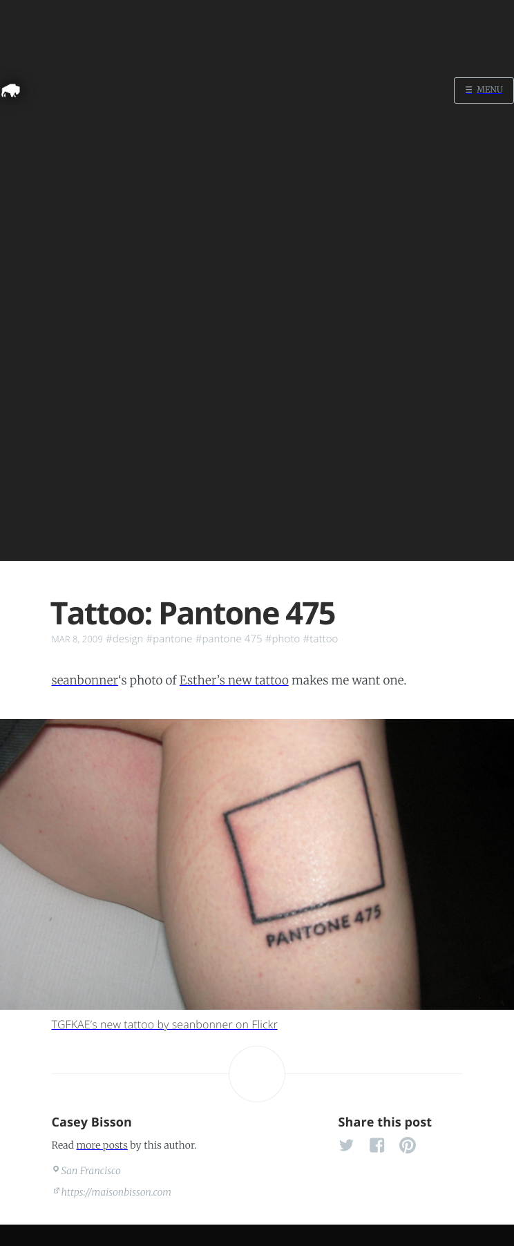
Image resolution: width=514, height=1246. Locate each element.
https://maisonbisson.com (116, 1192)
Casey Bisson (91, 1122)
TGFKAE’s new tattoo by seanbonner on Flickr (164, 1024)
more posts (101, 1145)
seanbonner (84, 680)
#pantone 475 (229, 639)
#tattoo (320, 639)
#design (125, 639)
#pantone (169, 639)
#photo (283, 639)
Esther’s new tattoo (234, 680)
